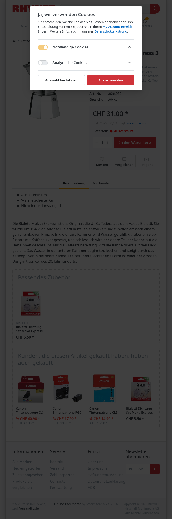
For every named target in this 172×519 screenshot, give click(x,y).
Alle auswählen (110, 80)
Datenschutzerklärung (110, 31)
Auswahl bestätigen (61, 80)
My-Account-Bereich (117, 26)
